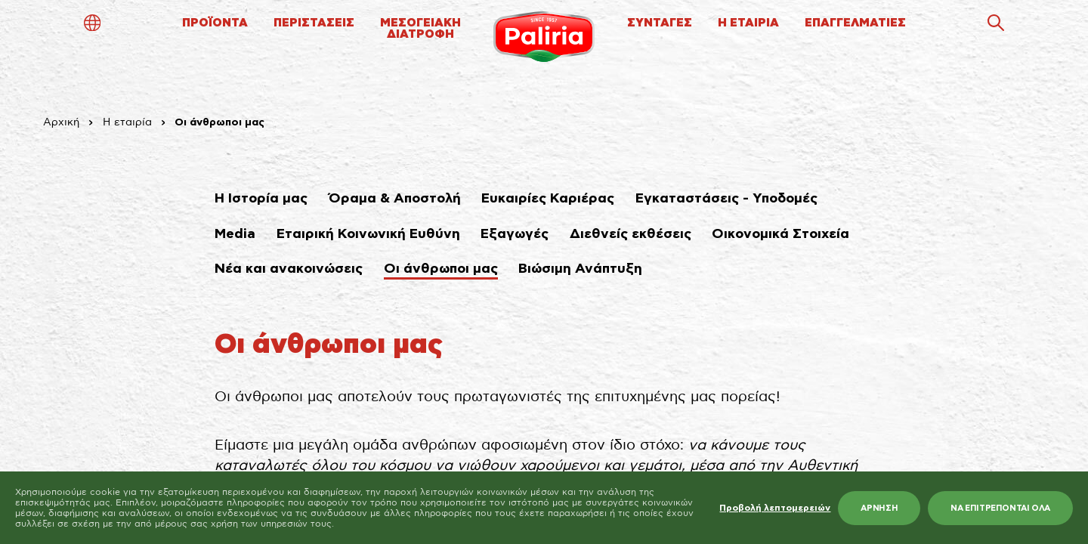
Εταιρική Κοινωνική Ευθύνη (368, 234)
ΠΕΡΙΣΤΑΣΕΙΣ (314, 23)
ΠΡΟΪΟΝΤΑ (215, 23)
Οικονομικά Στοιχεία (780, 234)
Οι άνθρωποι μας (441, 269)
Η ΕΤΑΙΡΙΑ (748, 23)
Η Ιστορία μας (261, 199)
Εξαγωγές (515, 234)
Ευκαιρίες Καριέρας (547, 199)
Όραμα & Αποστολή (395, 199)
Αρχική (61, 122)
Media (235, 234)
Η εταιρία (127, 122)
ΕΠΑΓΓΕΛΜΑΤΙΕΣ (855, 23)
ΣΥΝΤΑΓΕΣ (659, 23)
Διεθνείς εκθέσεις (630, 234)
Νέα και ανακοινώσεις (289, 269)
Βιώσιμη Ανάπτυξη (580, 269)
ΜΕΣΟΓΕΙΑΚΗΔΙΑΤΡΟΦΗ (420, 28)
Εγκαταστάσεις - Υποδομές (726, 199)
